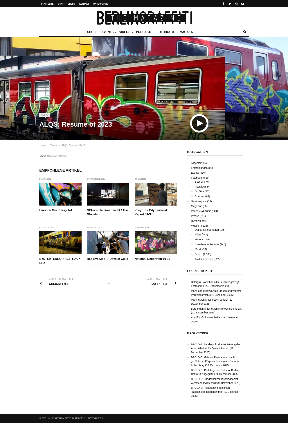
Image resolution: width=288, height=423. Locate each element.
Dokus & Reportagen (207, 229)
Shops (92, 32)
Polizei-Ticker (199, 271)
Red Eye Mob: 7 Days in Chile (107, 258)
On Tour (199, 191)
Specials (200, 196)
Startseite (47, 4)
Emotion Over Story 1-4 (55, 210)
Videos (125, 32)
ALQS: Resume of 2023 (73, 145)
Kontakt (84, 4)
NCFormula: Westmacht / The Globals (107, 212)
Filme (198, 234)
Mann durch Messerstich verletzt (209, 299)
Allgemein (196, 162)
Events (108, 32)
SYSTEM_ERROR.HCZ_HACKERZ (60, 260)
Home (43, 145)
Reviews (196, 220)
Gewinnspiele (198, 201)
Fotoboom (166, 32)
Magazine (187, 32)
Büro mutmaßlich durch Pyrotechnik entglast (216, 308)
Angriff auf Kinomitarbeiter (206, 317)
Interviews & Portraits (207, 244)
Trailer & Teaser (204, 259)
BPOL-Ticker (197, 333)
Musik (198, 249)
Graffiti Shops (66, 4)
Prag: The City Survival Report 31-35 (151, 212)
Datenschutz (101, 4)
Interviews (200, 186)
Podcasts (144, 32)
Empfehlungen (199, 167)
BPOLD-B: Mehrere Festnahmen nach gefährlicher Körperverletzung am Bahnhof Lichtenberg (215, 361)
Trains (62, 156)
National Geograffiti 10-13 (152, 258)
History (199, 239)
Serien (198, 254)
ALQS (55, 156)
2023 (49, 156)
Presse (195, 216)
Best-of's (200, 181)
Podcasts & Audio (201, 211)
